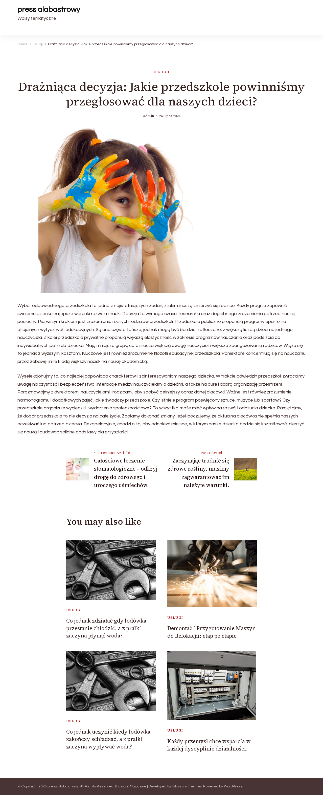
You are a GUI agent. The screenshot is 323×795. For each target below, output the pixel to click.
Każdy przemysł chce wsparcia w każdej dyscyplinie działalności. (209, 745)
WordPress (233, 786)
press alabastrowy (48, 9)
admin (148, 116)
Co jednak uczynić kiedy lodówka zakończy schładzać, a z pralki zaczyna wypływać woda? (108, 739)
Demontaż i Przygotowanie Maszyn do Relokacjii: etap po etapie (211, 632)
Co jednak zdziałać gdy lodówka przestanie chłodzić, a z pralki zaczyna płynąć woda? (106, 628)
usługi (162, 72)
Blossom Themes (187, 786)
